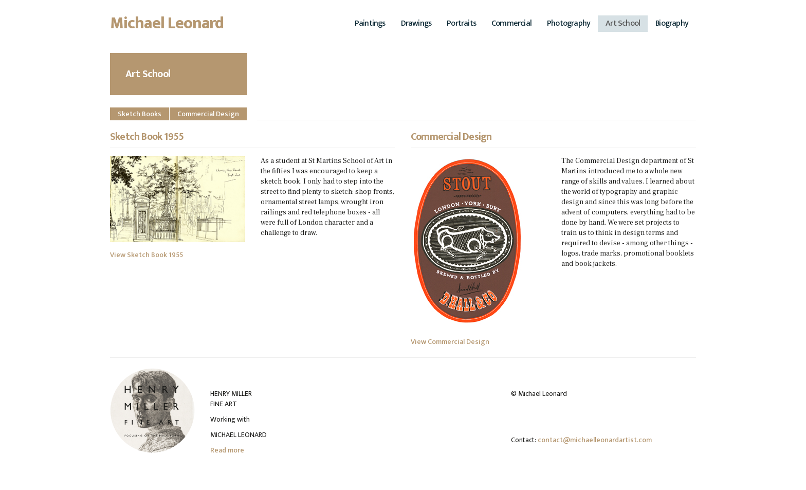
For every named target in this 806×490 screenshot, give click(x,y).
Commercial (511, 23)
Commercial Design (208, 114)
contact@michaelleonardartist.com (595, 440)
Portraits (461, 23)
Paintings (370, 23)
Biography (671, 23)
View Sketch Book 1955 (146, 255)
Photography (568, 23)
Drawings (416, 23)
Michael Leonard (167, 26)
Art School (623, 23)
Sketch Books (139, 114)
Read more (227, 450)
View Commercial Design (450, 342)
